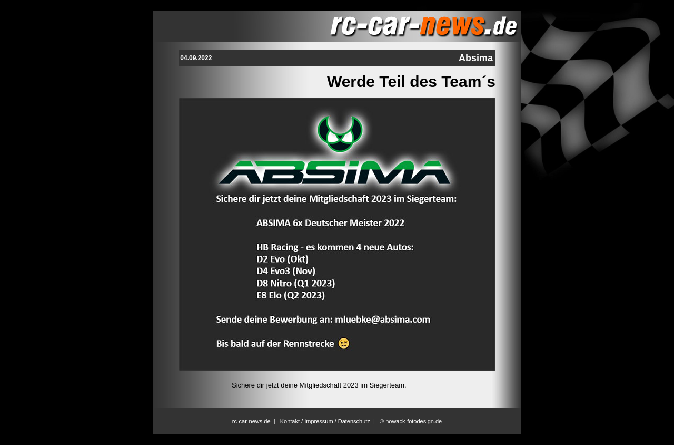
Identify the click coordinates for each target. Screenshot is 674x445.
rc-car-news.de (251, 421)
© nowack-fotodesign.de (411, 421)
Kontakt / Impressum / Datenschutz (325, 421)
